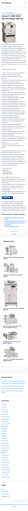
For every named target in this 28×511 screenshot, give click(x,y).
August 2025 (5, 426)
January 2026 (5, 414)
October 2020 (5, 474)
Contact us (25, 504)
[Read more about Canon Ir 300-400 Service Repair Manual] (10, 267)
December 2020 (5, 469)
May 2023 (4, 453)
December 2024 (5, 445)
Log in (3, 489)
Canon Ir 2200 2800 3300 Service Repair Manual (13, 360)
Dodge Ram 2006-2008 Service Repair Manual (15, 221)
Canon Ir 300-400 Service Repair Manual (13, 275)
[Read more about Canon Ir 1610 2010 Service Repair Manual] (10, 293)
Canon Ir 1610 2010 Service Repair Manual (13, 309)
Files (21, 504)
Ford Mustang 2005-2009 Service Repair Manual (13, 386)
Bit (18, 504)
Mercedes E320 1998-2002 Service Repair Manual (13, 381)
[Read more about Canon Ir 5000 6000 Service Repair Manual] (10, 250)
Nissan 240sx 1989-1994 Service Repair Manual (13, 383)
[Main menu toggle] (25, 2)
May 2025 (4, 433)
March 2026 (4, 409)
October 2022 (5, 465)
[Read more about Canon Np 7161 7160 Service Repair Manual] (10, 335)
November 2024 (5, 448)
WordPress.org (5, 496)
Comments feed (5, 494)
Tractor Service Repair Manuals (12, 226)
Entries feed (4, 491)
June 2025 (4, 431)
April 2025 (4, 436)
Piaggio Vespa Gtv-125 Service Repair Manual (12, 388)
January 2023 (5, 457)
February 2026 (5, 411)
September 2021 (5, 467)
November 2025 (5, 419)
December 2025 (5, 416)
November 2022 (5, 462)
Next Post (14, 234)
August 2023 (5, 450)
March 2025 (4, 438)
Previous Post (14, 231)
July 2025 (4, 428)
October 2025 (5, 421)
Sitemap (14, 506)
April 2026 (4, 407)
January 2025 (5, 443)
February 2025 (5, 440)
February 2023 (5, 455)
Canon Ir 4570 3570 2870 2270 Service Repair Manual (12, 326)
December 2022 (5, 460)
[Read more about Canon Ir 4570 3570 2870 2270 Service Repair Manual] (10, 319)
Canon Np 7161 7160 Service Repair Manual (12, 342)
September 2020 (5, 477)
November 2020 (5, 472)
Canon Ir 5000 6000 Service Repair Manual (13, 258)
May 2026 (4, 404)
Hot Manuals (6, 3)
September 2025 (5, 424)
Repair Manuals (14, 504)
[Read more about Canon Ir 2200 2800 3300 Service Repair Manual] (10, 352)
